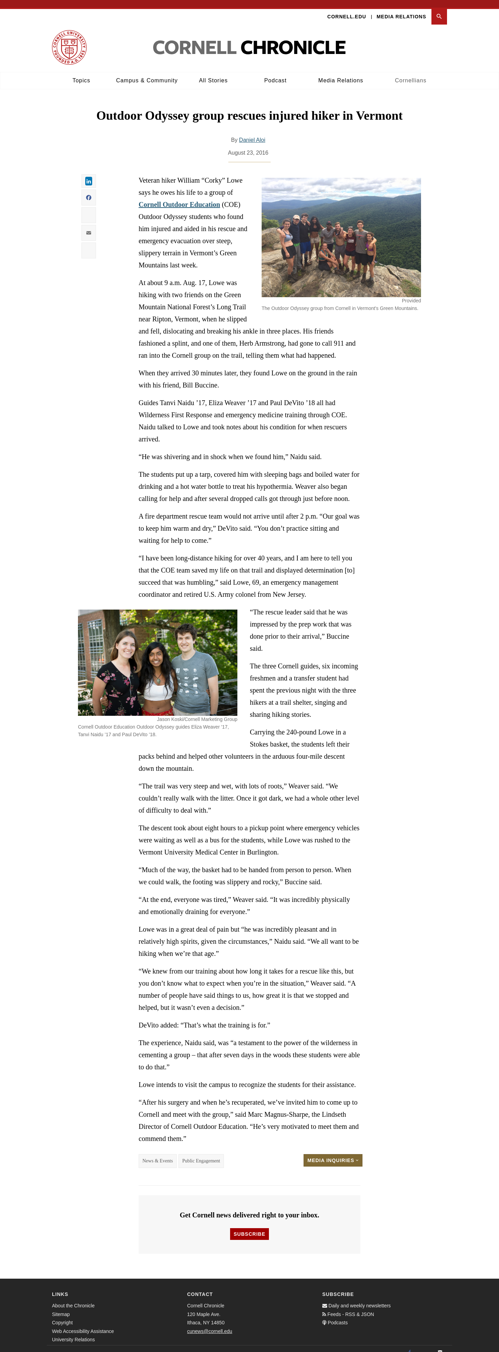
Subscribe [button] (249, 1226)
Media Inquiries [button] (333, 1153)
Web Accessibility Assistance (83, 1323)
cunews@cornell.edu (209, 1323)
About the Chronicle (73, 1298)
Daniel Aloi (252, 133)
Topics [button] (81, 73)
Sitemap (61, 1306)
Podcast (275, 73)
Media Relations (401, 9)
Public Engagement (201, 1153)
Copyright (62, 1315)
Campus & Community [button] (147, 73)
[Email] (440, 1345)
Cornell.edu (346, 9)
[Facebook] (410, 1345)
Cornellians (411, 73)
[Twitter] (425, 1345)
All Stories (213, 73)
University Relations (73, 1332)
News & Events (157, 1153)
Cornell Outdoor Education (179, 197)
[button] (439, 9)
